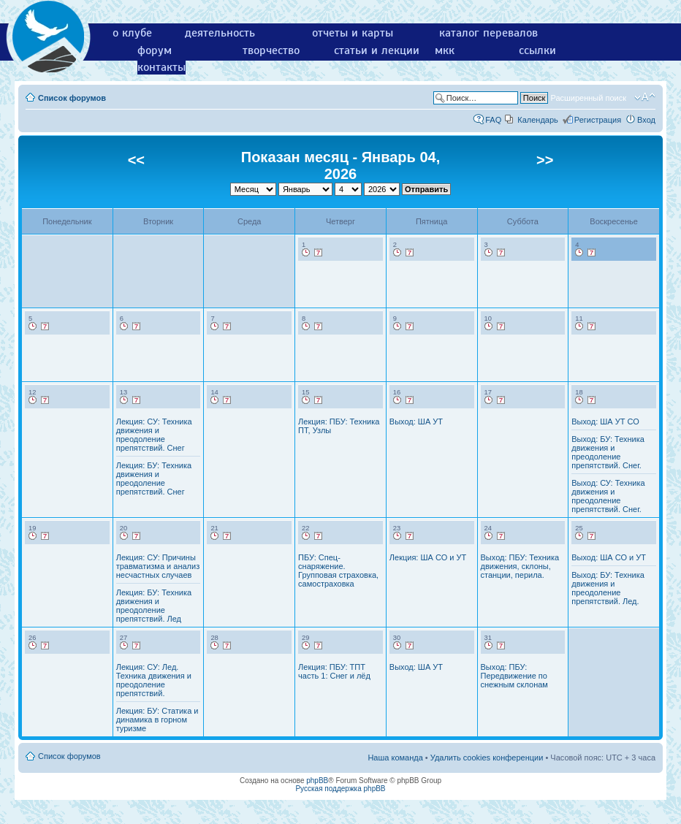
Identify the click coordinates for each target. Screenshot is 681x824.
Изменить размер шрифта (644, 97)
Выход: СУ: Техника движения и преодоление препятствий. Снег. (607, 496)
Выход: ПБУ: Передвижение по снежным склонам (514, 676)
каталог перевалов (488, 33)
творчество (271, 50)
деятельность (220, 33)
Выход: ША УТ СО (605, 421)
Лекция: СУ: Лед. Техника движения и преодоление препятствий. (153, 680)
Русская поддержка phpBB (340, 789)
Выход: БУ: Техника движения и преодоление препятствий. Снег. (607, 452)
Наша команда (395, 757)
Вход (646, 119)
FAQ (493, 119)
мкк (444, 50)
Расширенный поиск (588, 98)
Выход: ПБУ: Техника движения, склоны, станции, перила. (520, 566)
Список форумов (72, 98)
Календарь (537, 119)
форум (154, 50)
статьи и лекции (376, 50)
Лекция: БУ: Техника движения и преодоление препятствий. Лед (153, 605)
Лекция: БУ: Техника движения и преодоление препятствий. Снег (153, 478)
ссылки (537, 50)
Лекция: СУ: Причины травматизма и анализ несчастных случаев (158, 566)
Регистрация (597, 119)
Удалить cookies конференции (487, 757)
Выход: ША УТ (416, 421)
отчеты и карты (352, 33)
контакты (161, 67)
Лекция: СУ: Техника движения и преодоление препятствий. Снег (154, 434)
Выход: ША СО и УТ (608, 557)
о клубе (132, 33)
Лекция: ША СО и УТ (427, 557)
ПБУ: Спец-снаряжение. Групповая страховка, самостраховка (338, 570)
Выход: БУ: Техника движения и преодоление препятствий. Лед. (607, 588)
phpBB (317, 781)
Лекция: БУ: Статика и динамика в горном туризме (157, 719)
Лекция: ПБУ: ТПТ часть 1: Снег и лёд (334, 671)
